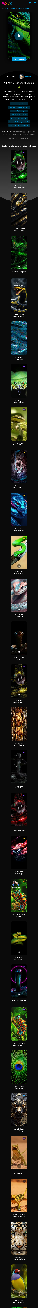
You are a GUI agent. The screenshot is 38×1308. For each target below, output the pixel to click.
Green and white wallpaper (19, 118)
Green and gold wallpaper (19, 111)
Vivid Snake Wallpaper (19, 272)
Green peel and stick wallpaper (19, 125)
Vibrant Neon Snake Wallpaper (19, 530)
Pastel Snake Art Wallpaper (19, 615)
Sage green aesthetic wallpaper (19, 107)
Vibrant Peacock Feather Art (19, 1087)
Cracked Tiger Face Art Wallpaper (19, 1258)
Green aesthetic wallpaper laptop (19, 122)
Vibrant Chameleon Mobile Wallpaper (19, 1216)
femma (25, 76)
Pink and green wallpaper (19, 115)
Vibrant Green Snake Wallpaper (19, 401)
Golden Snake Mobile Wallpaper (19, 701)
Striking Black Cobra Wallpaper (19, 787)
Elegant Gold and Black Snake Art (19, 230)
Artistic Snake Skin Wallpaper (19, 744)
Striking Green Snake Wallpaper (19, 187)
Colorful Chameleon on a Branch (19, 915)
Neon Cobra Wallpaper (19, 1000)
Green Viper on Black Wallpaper (19, 958)
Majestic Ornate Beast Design (19, 1130)
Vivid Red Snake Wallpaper (19, 830)
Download (19, 59)
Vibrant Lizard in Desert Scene (19, 1173)
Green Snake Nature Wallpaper (19, 444)
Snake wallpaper (24, 8)
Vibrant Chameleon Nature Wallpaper (19, 1044)
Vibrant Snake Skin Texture (19, 358)
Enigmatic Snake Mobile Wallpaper (19, 487)
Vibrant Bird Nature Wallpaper (19, 1301)
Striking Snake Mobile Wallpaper (19, 315)
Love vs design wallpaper (19, 104)
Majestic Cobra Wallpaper (19, 658)
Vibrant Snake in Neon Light (19, 873)
